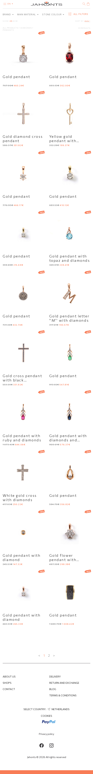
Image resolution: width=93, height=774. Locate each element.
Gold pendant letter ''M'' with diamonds (69, 318)
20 (11, 21)
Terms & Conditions (63, 695)
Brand (8, 14)
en (11, 3)
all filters (78, 14)
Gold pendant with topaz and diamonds (69, 258)
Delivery (55, 676)
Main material (28, 14)
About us (9, 676)
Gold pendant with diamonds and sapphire (68, 439)
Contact (9, 689)
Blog (52, 689)
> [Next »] (54, 655)
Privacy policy (46, 733)
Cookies (46, 715)
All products (11, 28)
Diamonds (26, 28)
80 (17, 21)
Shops (7, 682)
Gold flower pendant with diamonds (63, 559)
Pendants (8, 30)
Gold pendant (16, 76)
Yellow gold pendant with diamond (63, 140)
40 (14, 21)
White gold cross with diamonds (20, 497)
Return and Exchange (64, 682)
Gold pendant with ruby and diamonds (22, 437)
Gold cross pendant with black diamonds (22, 380)
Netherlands (58, 709)
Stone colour (53, 14)
